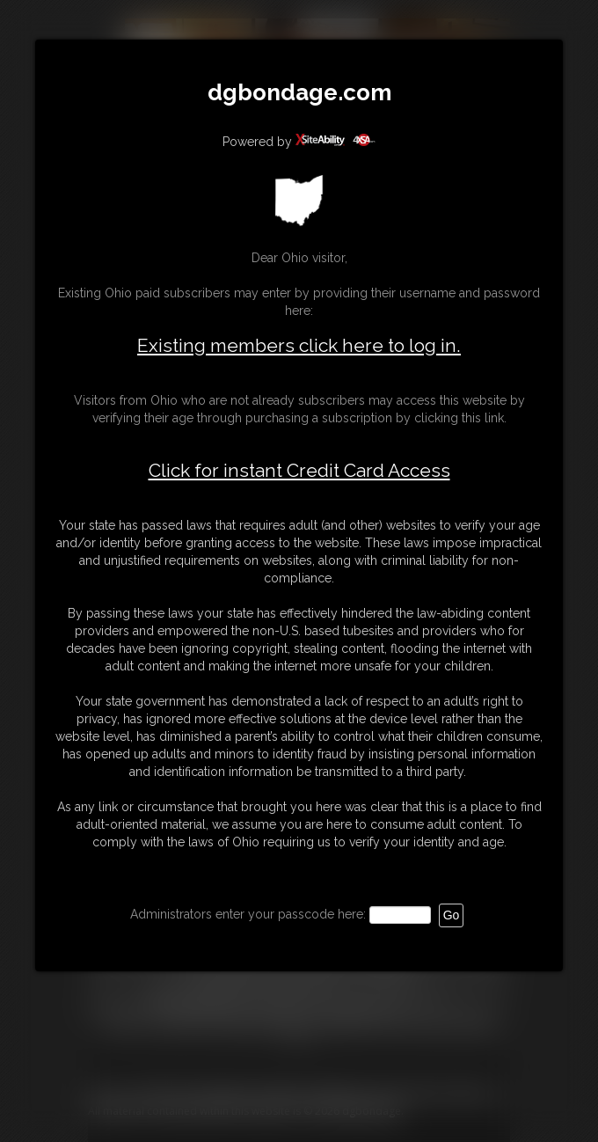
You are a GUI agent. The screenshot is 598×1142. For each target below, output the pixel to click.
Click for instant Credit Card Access (299, 470)
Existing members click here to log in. (299, 345)
